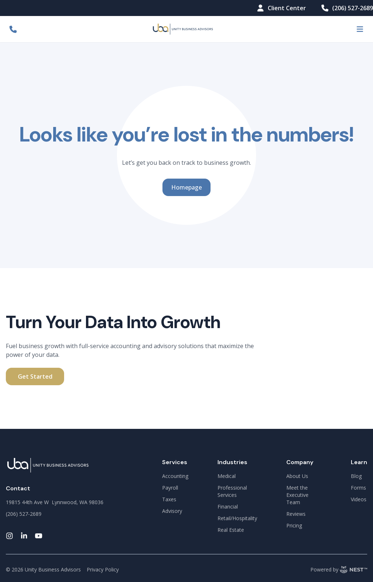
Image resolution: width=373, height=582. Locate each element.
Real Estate (230, 529)
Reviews (296, 513)
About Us (297, 476)
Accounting (175, 476)
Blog (356, 476)
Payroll (170, 487)
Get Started (35, 376)
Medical (226, 476)
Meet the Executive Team (297, 495)
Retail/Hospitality (237, 518)
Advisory (172, 510)
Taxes (169, 499)
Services (174, 462)
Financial (227, 506)
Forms (358, 487)
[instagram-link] (9, 535)
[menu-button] (360, 29)
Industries (232, 462)
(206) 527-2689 (347, 8)
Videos (358, 499)
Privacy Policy (103, 569)
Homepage (186, 187)
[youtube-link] (38, 535)
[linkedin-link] (24, 535)
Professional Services (232, 491)
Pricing (294, 525)
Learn (359, 462)
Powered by (338, 569)
